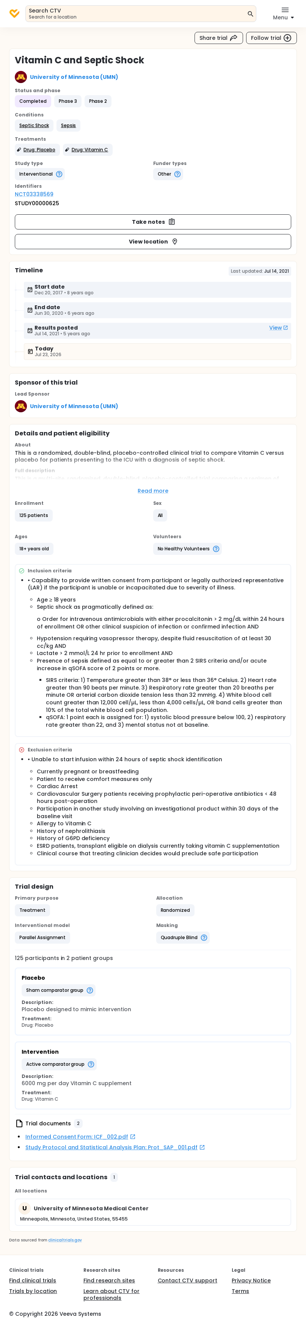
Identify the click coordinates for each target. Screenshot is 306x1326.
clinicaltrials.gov (65, 1240)
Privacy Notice (251, 1280)
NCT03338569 (34, 194)
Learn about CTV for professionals (111, 1294)
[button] (34, 125)
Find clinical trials (32, 1280)
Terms (240, 1291)
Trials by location (33, 1291)
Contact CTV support (187, 1280)
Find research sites (109, 1280)
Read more (153, 490)
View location (154, 241)
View (278, 327)
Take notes (154, 222)
